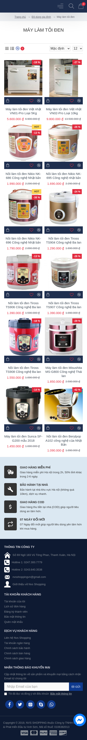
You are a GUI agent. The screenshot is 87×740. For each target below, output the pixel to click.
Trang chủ (20, 16)
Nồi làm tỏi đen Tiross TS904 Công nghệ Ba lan (63, 240)
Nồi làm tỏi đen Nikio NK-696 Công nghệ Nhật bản (23, 240)
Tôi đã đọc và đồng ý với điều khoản (38, 694)
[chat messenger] (78, 720)
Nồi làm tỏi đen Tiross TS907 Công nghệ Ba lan (63, 305)
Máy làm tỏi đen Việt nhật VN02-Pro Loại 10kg (63, 111)
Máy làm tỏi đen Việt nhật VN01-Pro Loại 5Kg (23, 111)
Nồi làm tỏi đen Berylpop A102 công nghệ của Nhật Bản (63, 440)
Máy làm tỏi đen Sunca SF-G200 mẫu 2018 (23, 438)
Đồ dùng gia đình (41, 16)
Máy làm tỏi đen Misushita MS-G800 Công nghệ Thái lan (63, 372)
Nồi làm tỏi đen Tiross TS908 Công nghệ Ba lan (23, 370)
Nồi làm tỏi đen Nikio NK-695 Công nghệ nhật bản (63, 176)
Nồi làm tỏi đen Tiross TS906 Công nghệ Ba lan (23, 305)
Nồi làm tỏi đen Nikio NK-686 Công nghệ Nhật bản (23, 176)
